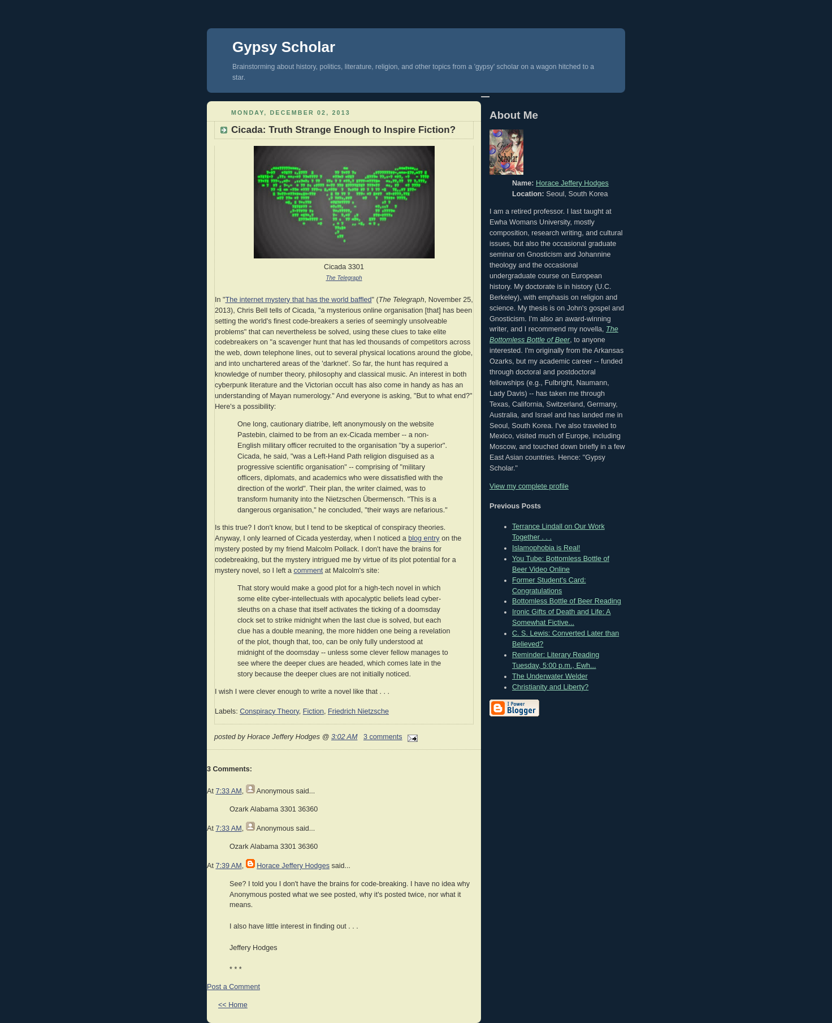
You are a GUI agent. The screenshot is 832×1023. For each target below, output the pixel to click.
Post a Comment (233, 987)
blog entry (423, 538)
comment (308, 571)
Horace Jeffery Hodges (293, 866)
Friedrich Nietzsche (358, 711)
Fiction (313, 711)
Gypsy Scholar (283, 46)
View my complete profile (529, 486)
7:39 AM (228, 866)
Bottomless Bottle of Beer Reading (566, 601)
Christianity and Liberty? (550, 687)
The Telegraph (344, 278)
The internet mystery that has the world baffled (299, 300)
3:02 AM (344, 737)
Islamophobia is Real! (546, 548)
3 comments (382, 737)
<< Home (233, 1005)
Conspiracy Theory (269, 711)
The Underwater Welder (550, 676)
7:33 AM (228, 791)
